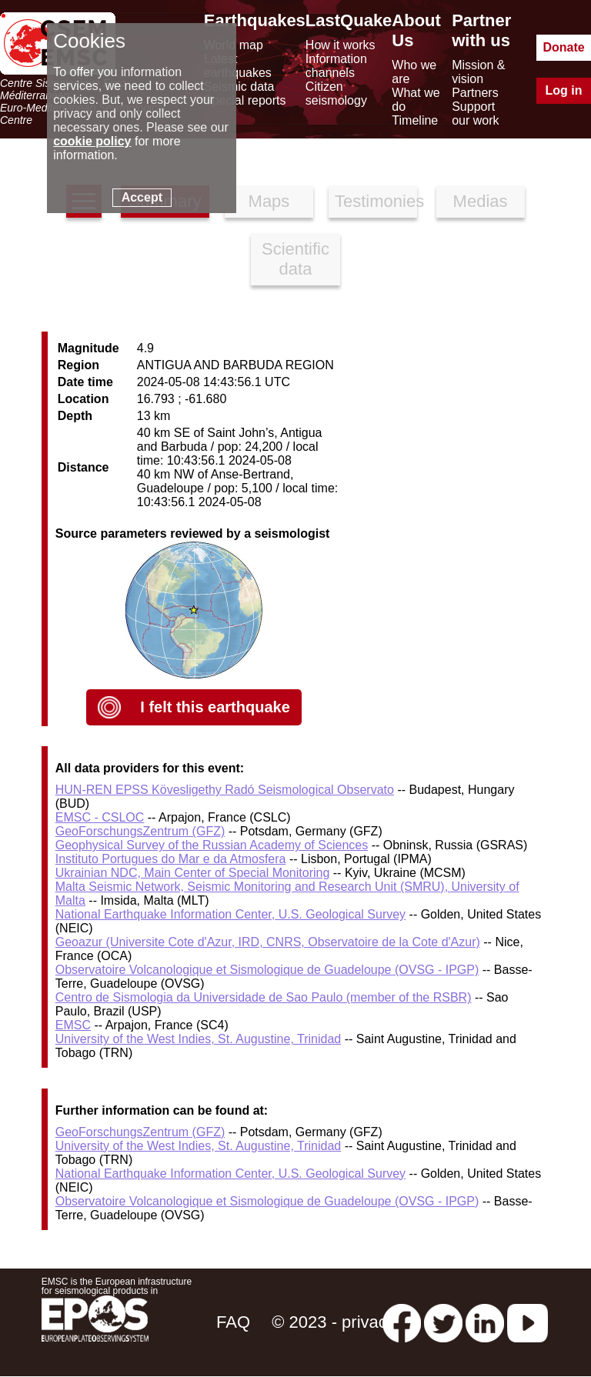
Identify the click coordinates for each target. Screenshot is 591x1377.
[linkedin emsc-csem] (485, 1322)
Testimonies (376, 201)
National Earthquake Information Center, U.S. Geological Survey (230, 914)
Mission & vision (478, 71)
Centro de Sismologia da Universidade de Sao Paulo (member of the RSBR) (263, 997)
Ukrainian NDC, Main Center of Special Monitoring (192, 872)
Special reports (245, 100)
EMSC (73, 1025)
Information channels (336, 65)
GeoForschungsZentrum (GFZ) (140, 831)
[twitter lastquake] (443, 1322)
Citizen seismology (336, 93)
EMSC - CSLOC (100, 817)
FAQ (233, 1322)
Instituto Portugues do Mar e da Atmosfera (170, 858)
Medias (480, 201)
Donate (563, 47)
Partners (475, 92)
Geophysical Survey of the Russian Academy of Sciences (211, 845)
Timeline (415, 120)
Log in (564, 90)
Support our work (475, 113)
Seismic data (239, 86)
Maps (269, 201)
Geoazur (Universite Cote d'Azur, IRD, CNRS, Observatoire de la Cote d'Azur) (267, 942)
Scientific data (295, 258)
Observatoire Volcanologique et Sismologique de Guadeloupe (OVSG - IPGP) (267, 969)
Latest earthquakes (238, 65)
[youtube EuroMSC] (527, 1322)
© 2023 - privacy (334, 1322)
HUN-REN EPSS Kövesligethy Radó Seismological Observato (224, 789)
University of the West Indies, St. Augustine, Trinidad (198, 1038)
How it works (341, 45)
